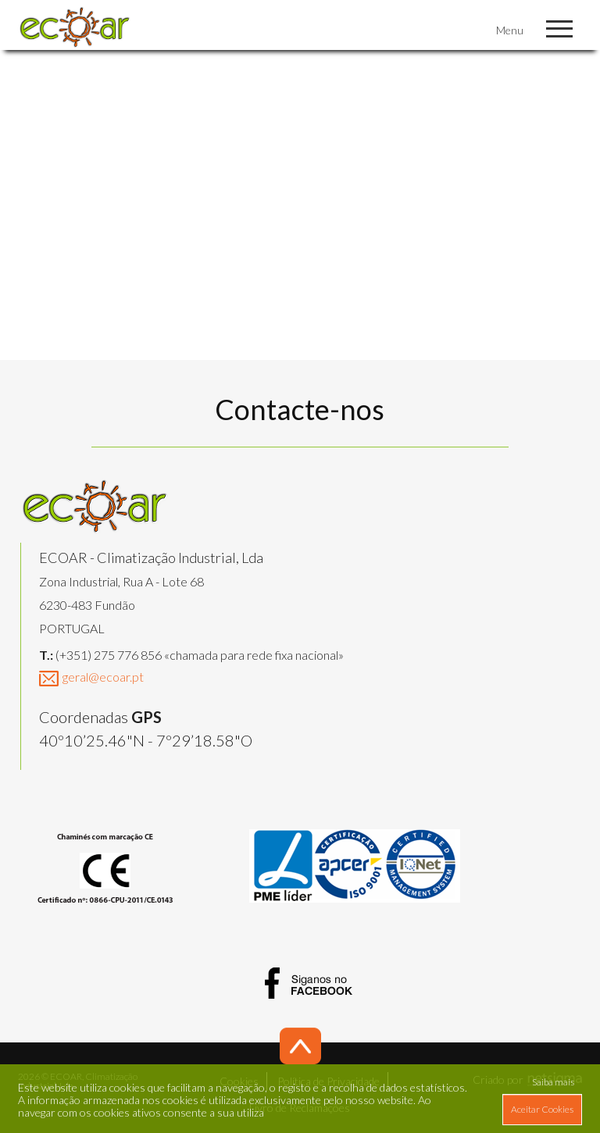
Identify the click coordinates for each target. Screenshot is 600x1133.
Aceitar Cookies (542, 1109)
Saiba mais (553, 1082)
